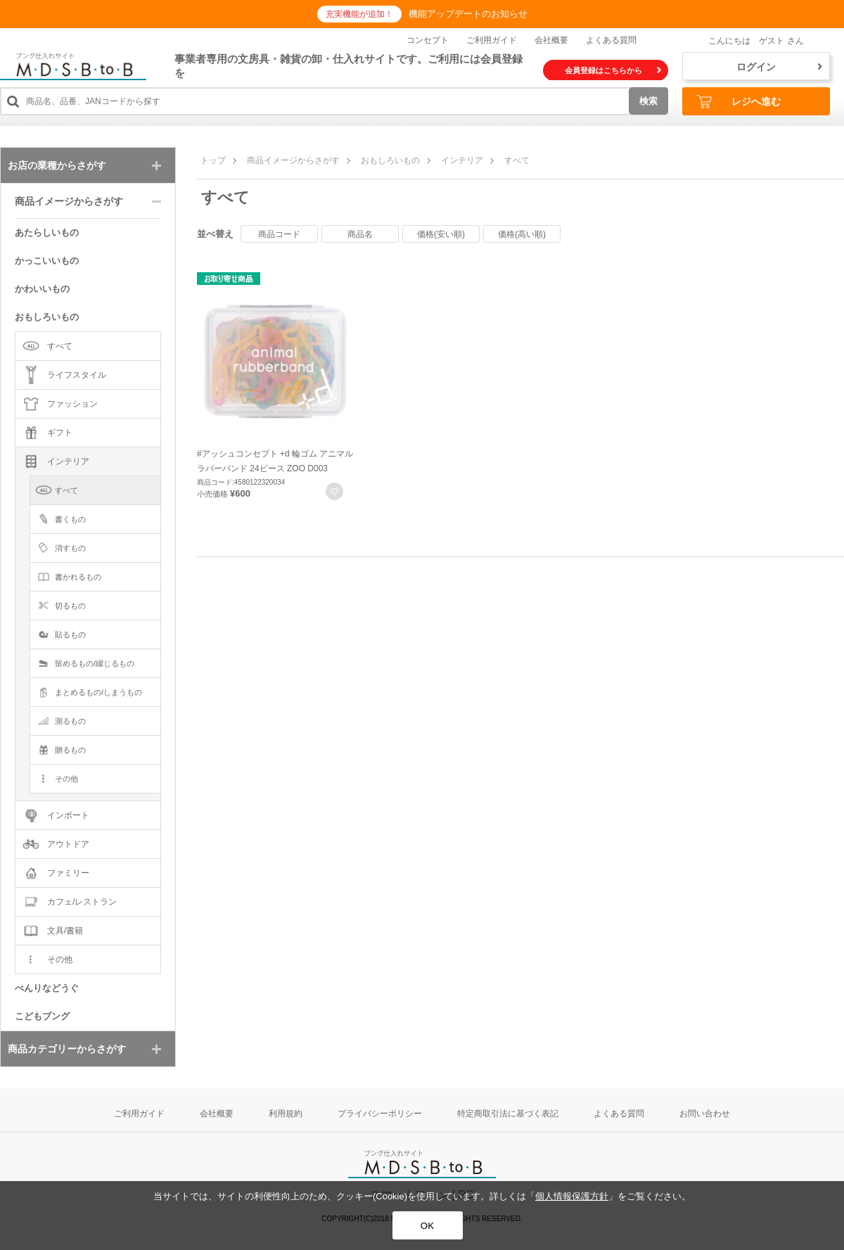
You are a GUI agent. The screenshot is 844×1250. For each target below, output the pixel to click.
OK (427, 1225)
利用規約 (285, 1113)
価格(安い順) (441, 234)
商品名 (360, 234)
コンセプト (428, 40)
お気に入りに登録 (334, 491)
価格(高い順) (522, 234)
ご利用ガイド (491, 40)
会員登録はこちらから (613, 70)
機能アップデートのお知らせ (468, 13)
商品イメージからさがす (293, 160)
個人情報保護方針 (571, 1196)
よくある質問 (611, 40)
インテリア (462, 160)
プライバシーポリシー (380, 1113)
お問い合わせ (704, 1113)
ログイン (779, 66)
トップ (213, 160)
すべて (517, 160)
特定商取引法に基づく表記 (507, 1113)
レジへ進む (738, 101)
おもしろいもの (390, 160)
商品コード (279, 234)
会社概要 (551, 40)
